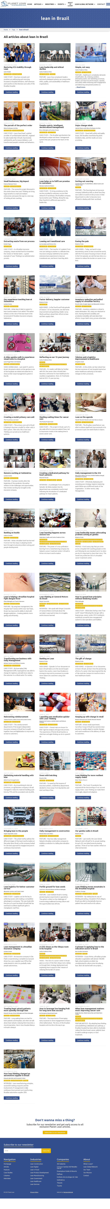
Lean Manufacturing (18, 130)
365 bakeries (61, 1164)
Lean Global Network (90, 1167)
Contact (101, 4)
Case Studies (8, 1172)
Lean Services (52, 188)
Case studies (7, 74)
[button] (38, 4)
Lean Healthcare (17, 74)
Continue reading (12, 92)
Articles (6, 1167)
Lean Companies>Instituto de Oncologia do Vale (53, 364)
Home (29, 4)
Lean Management (15, 186)
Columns (7, 1175)
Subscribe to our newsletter (55, 1132)
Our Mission (87, 1172)
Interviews (42, 480)
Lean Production (86, 306)
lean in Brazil (24, 29)
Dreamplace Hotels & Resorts (67, 1171)
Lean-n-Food (51, 132)
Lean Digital (34, 1167)
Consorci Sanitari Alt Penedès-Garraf (67, 1167)
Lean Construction (53, 836)
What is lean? (70, 4)
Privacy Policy (34, 1192)
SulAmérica (61, 1180)
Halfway (59, 1174)
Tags (13, 29)
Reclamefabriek (68, 1192)
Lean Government (36, 1178)
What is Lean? (88, 1164)
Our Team (86, 1169)
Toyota (59, 1185)
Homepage (7, 1164)
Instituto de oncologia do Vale (67, 1177)
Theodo (59, 1183)
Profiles (59, 480)
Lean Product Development (39, 1172)
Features (52, 74)
